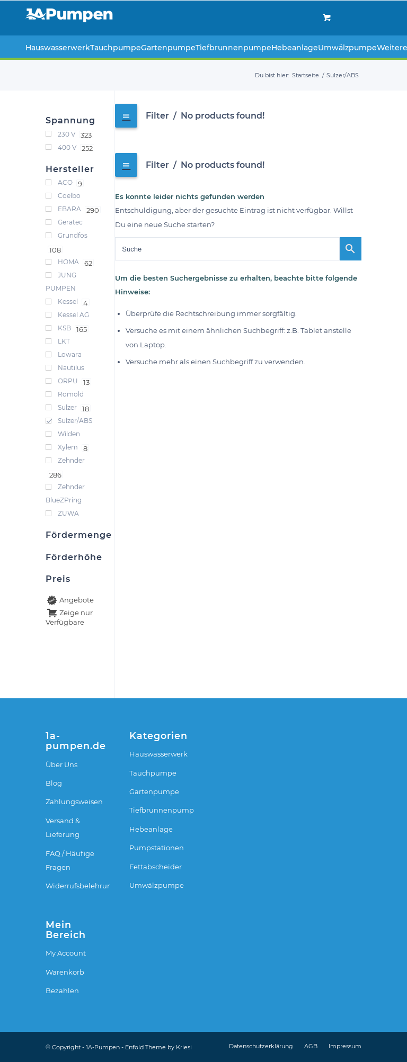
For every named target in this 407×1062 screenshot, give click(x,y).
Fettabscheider (155, 866)
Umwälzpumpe (156, 885)
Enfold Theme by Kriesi (158, 1047)
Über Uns (61, 764)
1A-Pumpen (103, 1047)
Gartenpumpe (154, 791)
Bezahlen (62, 990)
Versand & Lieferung (63, 827)
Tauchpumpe (152, 773)
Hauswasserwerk (158, 754)
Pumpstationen (156, 847)
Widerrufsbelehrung (78, 885)
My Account (66, 953)
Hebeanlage (151, 829)
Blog (54, 783)
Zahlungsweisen (74, 801)
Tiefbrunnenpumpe (161, 810)
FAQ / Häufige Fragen (70, 860)
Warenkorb (65, 972)
